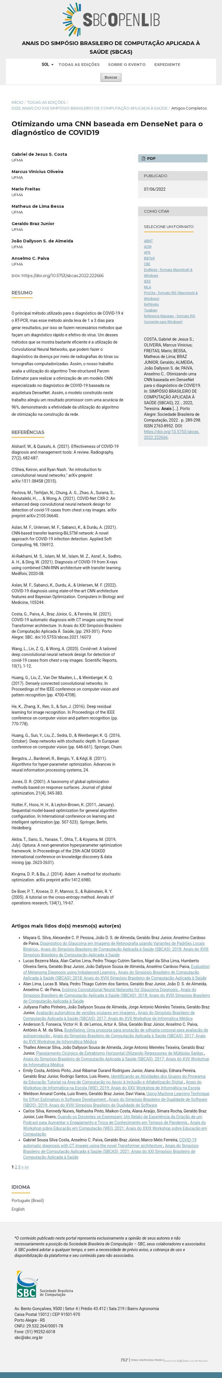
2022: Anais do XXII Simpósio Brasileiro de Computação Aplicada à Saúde (90, 108)
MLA (147, 287)
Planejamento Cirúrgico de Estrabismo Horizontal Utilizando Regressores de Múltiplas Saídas (120, 1053)
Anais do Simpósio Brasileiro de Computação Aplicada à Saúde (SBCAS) (111, 47)
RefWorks (151, 305)
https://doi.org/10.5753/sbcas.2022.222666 (62, 275)
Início (17, 102)
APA (147, 253)
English (18, 1209)
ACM (147, 247)
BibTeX (149, 258)
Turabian (150, 310)
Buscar (111, 77)
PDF (151, 158)
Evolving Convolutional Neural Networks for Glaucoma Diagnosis (120, 989)
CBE (147, 264)
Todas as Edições (79, 64)
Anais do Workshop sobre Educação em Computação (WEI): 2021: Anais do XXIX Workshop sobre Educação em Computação (115, 1128)
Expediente (167, 64)
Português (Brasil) (28, 1200)
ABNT (148, 241)
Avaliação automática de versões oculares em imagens (86, 1012)
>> (27, 1167)
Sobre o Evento (127, 64)
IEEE (147, 281)
